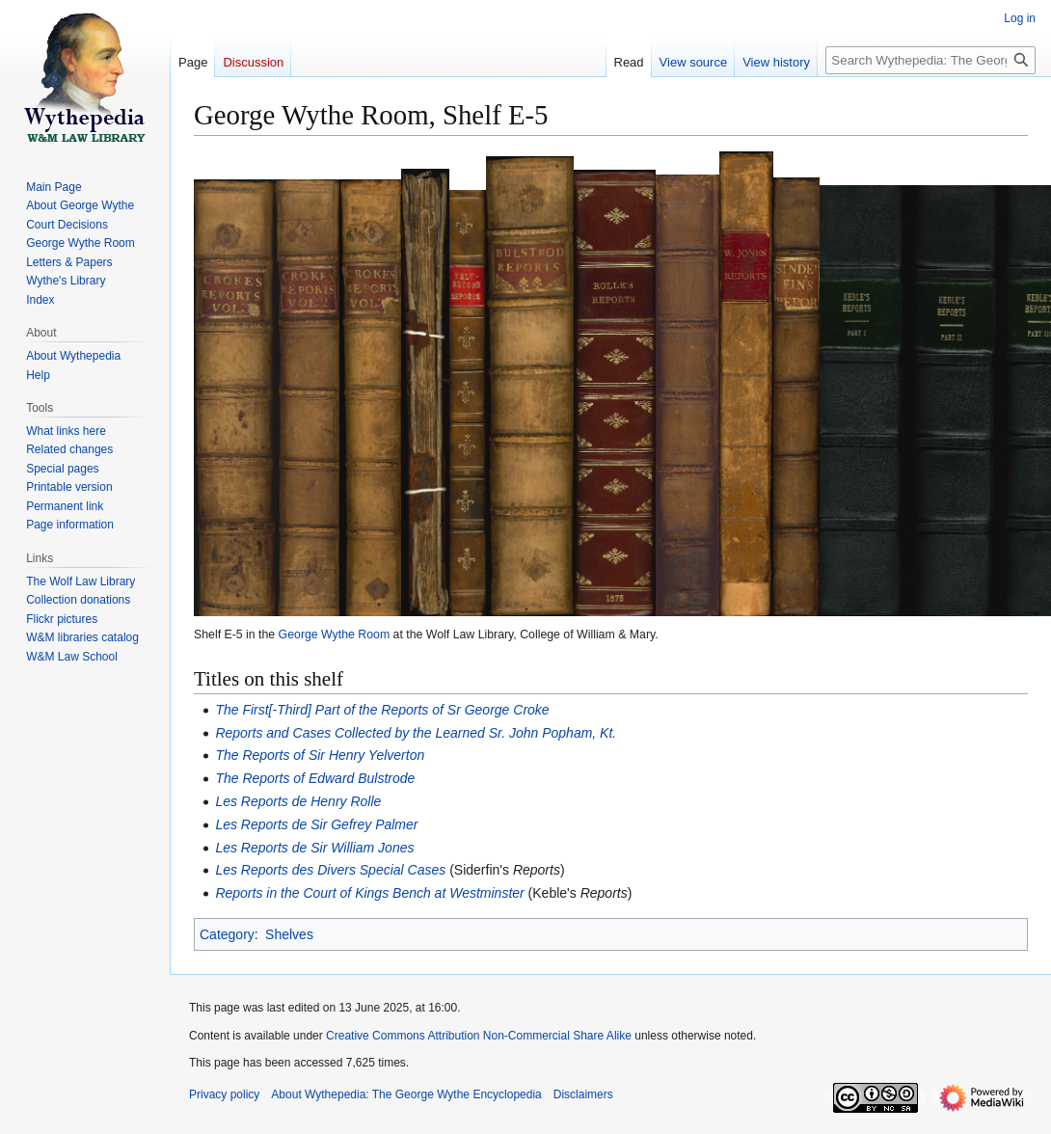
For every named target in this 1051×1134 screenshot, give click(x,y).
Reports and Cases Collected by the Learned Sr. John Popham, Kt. (415, 733)
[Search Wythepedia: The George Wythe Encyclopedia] (930, 60)
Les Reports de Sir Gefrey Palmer (316, 824)
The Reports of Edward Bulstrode (315, 778)
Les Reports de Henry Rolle (298, 801)
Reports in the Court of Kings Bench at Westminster (369, 893)
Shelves (289, 934)
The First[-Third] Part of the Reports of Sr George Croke (382, 709)
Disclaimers (583, 1094)
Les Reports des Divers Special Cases (330, 870)
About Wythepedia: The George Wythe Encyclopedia (406, 1094)
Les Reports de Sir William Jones (314, 847)
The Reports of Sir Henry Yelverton (319, 755)
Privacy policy (224, 1094)
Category (227, 934)
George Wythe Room (335, 634)
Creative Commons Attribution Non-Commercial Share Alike (479, 1035)
